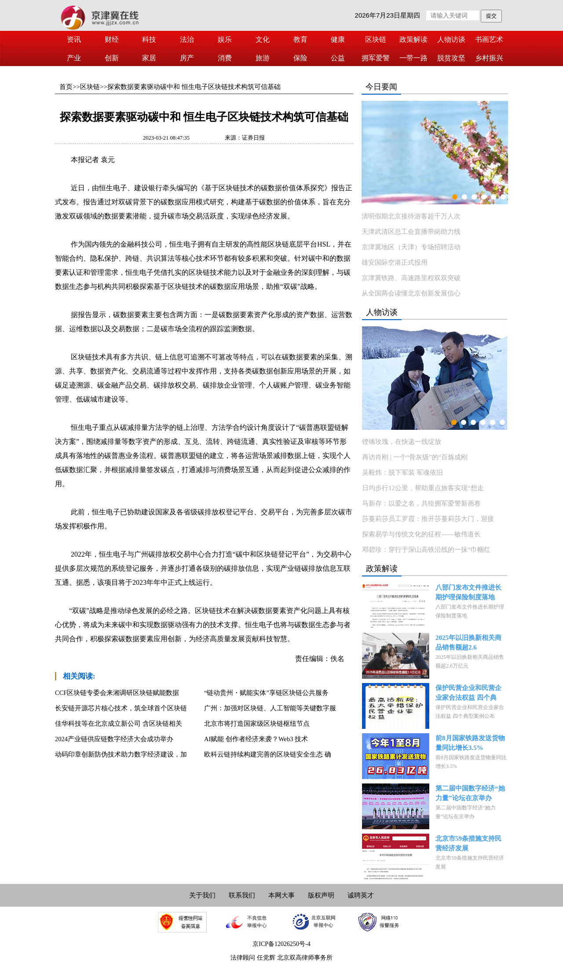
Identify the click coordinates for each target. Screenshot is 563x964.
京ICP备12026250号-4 (281, 944)
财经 (112, 39)
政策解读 (413, 39)
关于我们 (202, 895)
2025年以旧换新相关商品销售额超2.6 (468, 642)
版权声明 (321, 895)
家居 (149, 58)
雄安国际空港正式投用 (395, 262)
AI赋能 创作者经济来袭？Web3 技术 (256, 738)
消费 (225, 58)
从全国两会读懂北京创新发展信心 (411, 293)
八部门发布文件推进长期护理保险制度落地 (468, 592)
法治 (187, 39)
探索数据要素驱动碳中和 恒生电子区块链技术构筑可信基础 (194, 86)
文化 (263, 39)
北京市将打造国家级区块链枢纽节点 (257, 723)
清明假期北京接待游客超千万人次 (411, 216)
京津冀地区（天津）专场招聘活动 (411, 247)
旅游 (263, 58)
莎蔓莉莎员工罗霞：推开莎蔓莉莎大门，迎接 (428, 518)
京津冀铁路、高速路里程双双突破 (411, 277)
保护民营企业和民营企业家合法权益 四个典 (468, 692)
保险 (300, 58)
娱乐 (225, 39)
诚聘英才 (360, 895)
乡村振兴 (489, 58)
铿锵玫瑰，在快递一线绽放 (401, 441)
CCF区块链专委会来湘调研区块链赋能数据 (117, 692)
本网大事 (281, 895)
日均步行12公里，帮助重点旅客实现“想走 (423, 487)
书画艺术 (489, 39)
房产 (187, 58)
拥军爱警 (376, 58)
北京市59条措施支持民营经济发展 (468, 843)
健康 (338, 39)
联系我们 (242, 895)
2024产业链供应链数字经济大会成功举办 (114, 738)
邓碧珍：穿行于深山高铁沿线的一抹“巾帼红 (426, 549)
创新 (112, 58)
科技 (149, 39)
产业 (74, 58)
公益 (338, 58)
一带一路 (413, 58)
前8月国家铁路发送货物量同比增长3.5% (470, 743)
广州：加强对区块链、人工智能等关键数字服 (270, 708)
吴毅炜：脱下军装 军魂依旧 (402, 472)
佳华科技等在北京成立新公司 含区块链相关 (118, 723)
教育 (300, 39)
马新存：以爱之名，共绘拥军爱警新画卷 (421, 503)
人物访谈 (451, 39)
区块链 (375, 39)
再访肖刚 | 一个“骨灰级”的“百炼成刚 (415, 457)
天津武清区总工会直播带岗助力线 (411, 231)
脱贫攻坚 (451, 58)
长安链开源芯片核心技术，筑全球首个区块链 (121, 708)
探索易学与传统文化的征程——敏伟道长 (421, 534)
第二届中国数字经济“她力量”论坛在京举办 (470, 793)
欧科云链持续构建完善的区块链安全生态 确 (267, 754)
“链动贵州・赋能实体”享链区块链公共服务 (266, 692)
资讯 (74, 39)
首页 (66, 86)
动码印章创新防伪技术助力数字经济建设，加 (121, 754)
